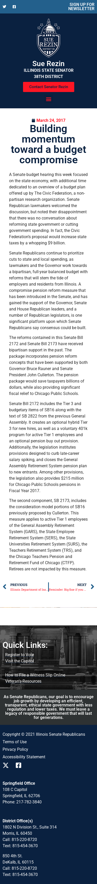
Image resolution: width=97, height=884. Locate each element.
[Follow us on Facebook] (16, 7)
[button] (48, 99)
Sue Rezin (48, 63)
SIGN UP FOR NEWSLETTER (81, 6)
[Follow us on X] (6, 7)
